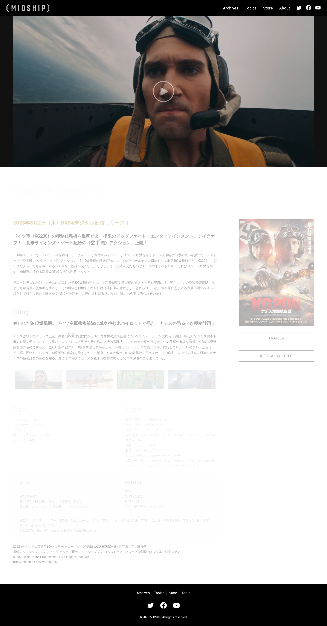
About (284, 8)
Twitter (299, 7)
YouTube (318, 7)
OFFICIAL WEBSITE (276, 356)
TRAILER (276, 338)
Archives (230, 8)
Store (268, 8)
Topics (251, 8)
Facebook (308, 7)
